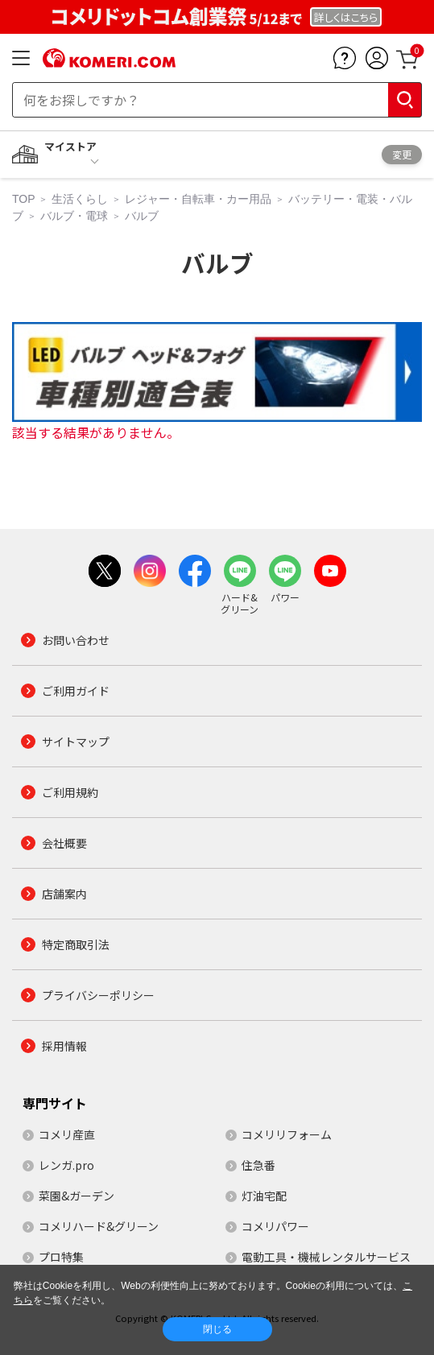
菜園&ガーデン (76, 1195)
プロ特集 (61, 1256)
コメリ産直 (67, 1134)
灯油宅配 (264, 1195)
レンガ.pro (66, 1165)
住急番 (258, 1165)
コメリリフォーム (287, 1134)
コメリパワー (275, 1226)
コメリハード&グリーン (99, 1226)
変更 (401, 154)
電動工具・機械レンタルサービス (326, 1256)
